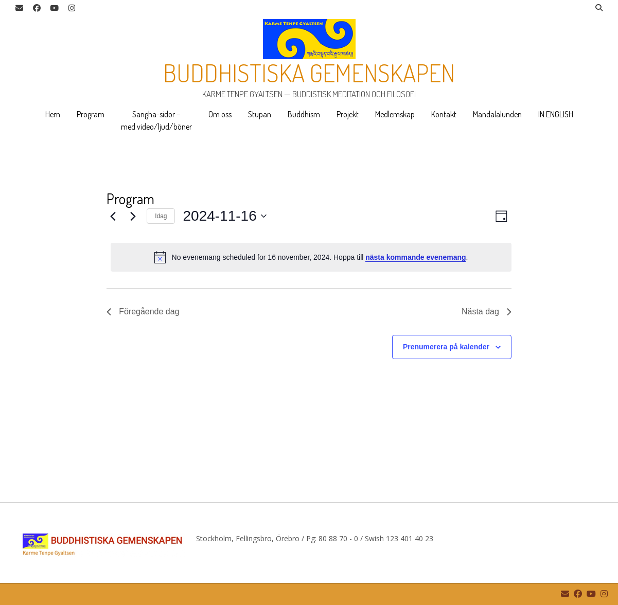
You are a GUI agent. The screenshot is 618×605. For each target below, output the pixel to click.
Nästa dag (486, 311)
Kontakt (443, 114)
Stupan (259, 114)
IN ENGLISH (555, 114)
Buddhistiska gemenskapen (309, 72)
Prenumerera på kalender (446, 347)
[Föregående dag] (113, 216)
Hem (52, 114)
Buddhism (304, 114)
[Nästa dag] (133, 216)
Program (90, 114)
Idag (161, 216)
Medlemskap (395, 114)
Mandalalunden (497, 114)
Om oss (220, 114)
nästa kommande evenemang (415, 257)
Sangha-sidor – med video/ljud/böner (156, 120)
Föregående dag (143, 311)
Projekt (348, 114)
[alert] (311, 257)
